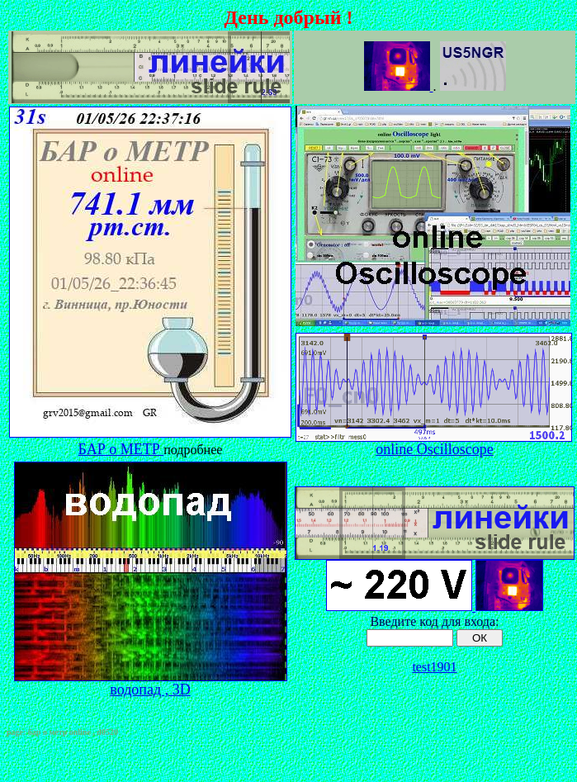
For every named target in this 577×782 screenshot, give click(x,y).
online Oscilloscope (434, 449)
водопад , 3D (150, 683)
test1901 (434, 667)
